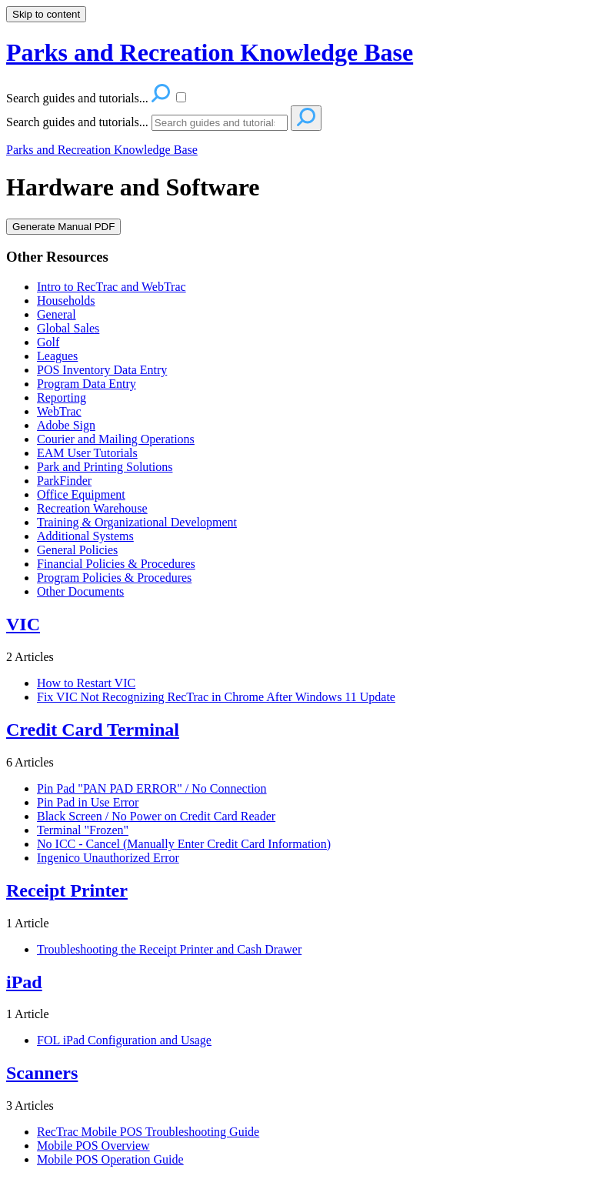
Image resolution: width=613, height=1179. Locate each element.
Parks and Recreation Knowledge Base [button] (209, 52)
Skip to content (46, 14)
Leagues (57, 355)
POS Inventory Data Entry (102, 369)
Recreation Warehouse (92, 508)
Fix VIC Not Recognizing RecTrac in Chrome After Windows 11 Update (216, 696)
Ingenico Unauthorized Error (108, 857)
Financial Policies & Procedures (116, 563)
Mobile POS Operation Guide (110, 1159)
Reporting (61, 397)
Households (66, 300)
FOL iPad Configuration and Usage (124, 1040)
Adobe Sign (66, 425)
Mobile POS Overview (93, 1145)
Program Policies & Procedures (114, 577)
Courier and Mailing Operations (116, 439)
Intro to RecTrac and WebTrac (111, 286)
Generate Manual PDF (63, 226)
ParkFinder (64, 480)
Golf (48, 342)
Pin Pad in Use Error (87, 802)
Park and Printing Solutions (104, 466)
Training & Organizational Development (137, 522)
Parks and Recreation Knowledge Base (102, 149)
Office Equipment (81, 494)
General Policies (77, 549)
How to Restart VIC (86, 683)
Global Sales (68, 328)
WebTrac (59, 411)
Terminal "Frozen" (82, 830)
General (56, 314)
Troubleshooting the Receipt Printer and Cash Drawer (169, 949)
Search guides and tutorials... (77, 122)
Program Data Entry (86, 383)
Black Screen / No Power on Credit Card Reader (156, 816)
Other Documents (80, 591)
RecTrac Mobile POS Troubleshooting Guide (148, 1131)
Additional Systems (85, 536)
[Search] (220, 123)
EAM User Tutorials (87, 452)
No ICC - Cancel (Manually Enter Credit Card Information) (184, 843)
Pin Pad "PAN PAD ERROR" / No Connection (152, 788)
